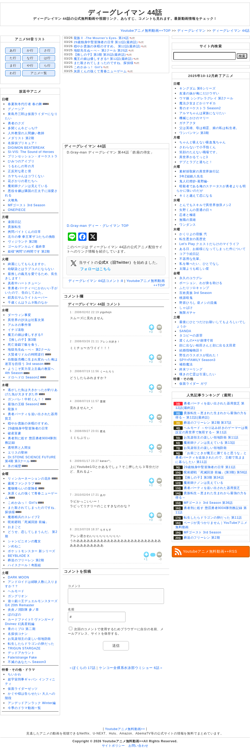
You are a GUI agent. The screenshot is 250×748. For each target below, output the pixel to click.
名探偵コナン (18, 634)
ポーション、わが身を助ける (200, 283)
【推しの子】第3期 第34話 (204, 477)
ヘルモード (16, 591)
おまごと (14, 527)
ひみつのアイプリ (21, 161)
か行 (30, 50)
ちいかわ (14, 674)
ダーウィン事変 (19, 315)
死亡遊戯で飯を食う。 (24, 344)
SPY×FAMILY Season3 (197, 360)
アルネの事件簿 (19, 325)
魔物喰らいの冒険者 (23, 488)
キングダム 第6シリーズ (197, 88)
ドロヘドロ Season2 (23, 377)
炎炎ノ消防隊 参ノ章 (23, 609)
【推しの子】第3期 (22, 339)
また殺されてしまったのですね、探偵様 (104, 63)
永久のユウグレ (190, 278)
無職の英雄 (187, 220)
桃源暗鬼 (186, 298)
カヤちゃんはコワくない (26, 176)
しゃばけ (186, 307)
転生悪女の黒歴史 (192, 239)
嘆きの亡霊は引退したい (197, 374)
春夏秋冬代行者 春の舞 (25, 104)
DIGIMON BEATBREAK (26, 148)
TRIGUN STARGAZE (24, 648)
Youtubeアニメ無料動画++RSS (210, 551)
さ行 (47, 50)
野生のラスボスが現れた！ (199, 355)
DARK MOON (18, 577)
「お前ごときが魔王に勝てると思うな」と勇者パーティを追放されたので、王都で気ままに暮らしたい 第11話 (211, 457)
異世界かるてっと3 (193, 157)
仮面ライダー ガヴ (193, 383)
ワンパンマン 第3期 (194, 133)
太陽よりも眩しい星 (194, 268)
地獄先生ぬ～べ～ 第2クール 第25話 (101, 50)
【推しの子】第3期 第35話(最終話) (100, 54)
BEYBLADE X (18, 556)
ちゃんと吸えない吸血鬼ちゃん (202, 142)
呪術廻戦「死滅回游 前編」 (28, 522)
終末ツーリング (190, 369)
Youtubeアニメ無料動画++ (125, 729)
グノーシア (16, 109)
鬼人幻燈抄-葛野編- (193, 181)
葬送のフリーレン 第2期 (26, 560)
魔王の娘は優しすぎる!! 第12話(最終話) (103, 58)
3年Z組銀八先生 (191, 176)
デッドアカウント (21, 653)
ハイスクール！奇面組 (24, 565)
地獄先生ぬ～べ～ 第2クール (29, 349)
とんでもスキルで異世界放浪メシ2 (205, 205)
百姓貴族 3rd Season (195, 293)
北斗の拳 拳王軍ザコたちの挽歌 (31, 236)
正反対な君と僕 (19, 171)
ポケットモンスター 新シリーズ (31, 551)
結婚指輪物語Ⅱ (190, 350)
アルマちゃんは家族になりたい (202, 113)
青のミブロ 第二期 (21, 629)
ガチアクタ (187, 123)
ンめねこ (14, 546)
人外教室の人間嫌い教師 (26, 133)
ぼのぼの (14, 614)
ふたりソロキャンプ (194, 288)
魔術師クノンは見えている (28, 186)
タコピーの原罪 (190, 335)
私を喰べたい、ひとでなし (199, 264)
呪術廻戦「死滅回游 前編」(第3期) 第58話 (215, 472)
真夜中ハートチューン (24, 283)
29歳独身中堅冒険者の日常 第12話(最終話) (106, 42)
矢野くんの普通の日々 (196, 210)
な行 (30, 58)
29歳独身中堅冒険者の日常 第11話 (210, 467)
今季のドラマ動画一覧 (24, 708)
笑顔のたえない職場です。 (199, 152)
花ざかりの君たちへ (23, 181)
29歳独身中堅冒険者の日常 (28, 428)
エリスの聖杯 (18, 452)
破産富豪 (14, 433)
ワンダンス (187, 225)
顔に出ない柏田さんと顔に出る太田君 (207, 345)
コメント (74, 586)
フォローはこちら (95, 269)
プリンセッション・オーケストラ (33, 156)
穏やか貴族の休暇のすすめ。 (29, 423)
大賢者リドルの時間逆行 (26, 354)
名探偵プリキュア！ (23, 143)
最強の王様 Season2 (23, 404)
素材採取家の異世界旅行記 (199, 171)
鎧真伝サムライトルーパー (28, 297)
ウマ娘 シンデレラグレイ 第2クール (206, 98)
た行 (13, 58)
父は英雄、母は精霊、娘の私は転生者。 (209, 128)
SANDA (185, 331)
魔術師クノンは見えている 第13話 (209, 442)
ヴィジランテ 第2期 (22, 241)
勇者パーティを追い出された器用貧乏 (212, 488)
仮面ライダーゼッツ (23, 689)
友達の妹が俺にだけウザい (199, 93)
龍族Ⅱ (13, 409)
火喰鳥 (13, 200)
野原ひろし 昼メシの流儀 (198, 303)
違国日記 (14, 222)
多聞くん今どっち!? (22, 128)
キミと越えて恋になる (196, 195)
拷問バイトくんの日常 (24, 232)
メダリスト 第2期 (21, 138)
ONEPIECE (17, 210)
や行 (30, 65)
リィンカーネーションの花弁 (29, 478)
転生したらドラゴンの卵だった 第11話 (213, 517)
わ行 (13, 73)
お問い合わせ (138, 745)
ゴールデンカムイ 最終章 (26, 246)
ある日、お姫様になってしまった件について (212, 249)
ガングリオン (18, 596)
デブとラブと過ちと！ (196, 162)
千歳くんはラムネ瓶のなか (28, 302)
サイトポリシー (113, 745)
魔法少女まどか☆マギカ (197, 103)
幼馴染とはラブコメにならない (31, 269)
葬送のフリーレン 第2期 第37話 (208, 422)
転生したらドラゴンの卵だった (31, 644)
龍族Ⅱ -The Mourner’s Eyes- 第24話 (101, 38)
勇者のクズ (16, 123)
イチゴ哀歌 (16, 330)
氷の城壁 (14, 466)
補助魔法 (186, 364)
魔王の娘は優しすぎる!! (25, 335)
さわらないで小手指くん (197, 147)
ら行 (47, 65)
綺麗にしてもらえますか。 (28, 264)
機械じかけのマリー (194, 118)
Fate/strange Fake (22, 657)
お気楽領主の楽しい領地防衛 (29, 639)
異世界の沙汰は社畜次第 (26, 320)
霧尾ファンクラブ (21, 483)
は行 (47, 58)
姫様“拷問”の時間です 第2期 (29, 251)
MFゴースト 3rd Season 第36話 (208, 503)
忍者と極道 (187, 215)
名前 (71, 609)
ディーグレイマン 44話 (85, 146)
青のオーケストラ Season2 (200, 108)
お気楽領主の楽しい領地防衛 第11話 (211, 437)
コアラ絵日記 (189, 254)
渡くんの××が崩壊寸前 (196, 340)
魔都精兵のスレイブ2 (24, 517)
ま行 (13, 65)
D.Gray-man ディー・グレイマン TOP (98, 226)
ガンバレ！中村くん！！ (26, 399)
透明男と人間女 (19, 447)
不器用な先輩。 (190, 259)
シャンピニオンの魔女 (24, 541)
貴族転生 (14, 227)
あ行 (13, 50)
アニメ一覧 (38, 73)
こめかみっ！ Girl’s (22, 503)
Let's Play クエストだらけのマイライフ (209, 244)
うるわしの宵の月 (21, 166)
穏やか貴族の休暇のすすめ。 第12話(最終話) (107, 46)
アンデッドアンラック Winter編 (32, 703)
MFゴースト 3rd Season (26, 205)
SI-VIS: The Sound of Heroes (31, 152)
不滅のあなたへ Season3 (27, 662)
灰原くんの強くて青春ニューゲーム (100, 71)
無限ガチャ (187, 312)
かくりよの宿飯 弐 (193, 234)
